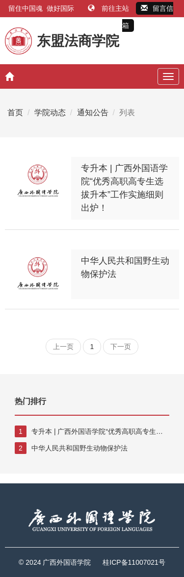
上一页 (63, 347)
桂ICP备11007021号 (134, 562)
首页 (15, 112)
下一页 (120, 347)
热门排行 (30, 401)
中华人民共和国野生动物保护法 (71, 448)
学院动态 (50, 112)
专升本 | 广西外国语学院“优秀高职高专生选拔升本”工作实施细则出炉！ (89, 431)
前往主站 (109, 8)
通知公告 (92, 112)
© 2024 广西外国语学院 (55, 562)
